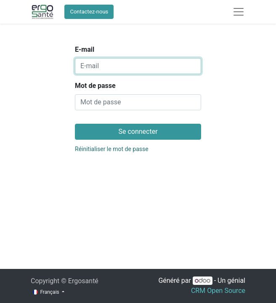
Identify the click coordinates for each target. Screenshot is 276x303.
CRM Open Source (218, 291)
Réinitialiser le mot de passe (112, 149)
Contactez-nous (89, 11)
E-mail (84, 49)
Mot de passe (95, 86)
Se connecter (137, 132)
